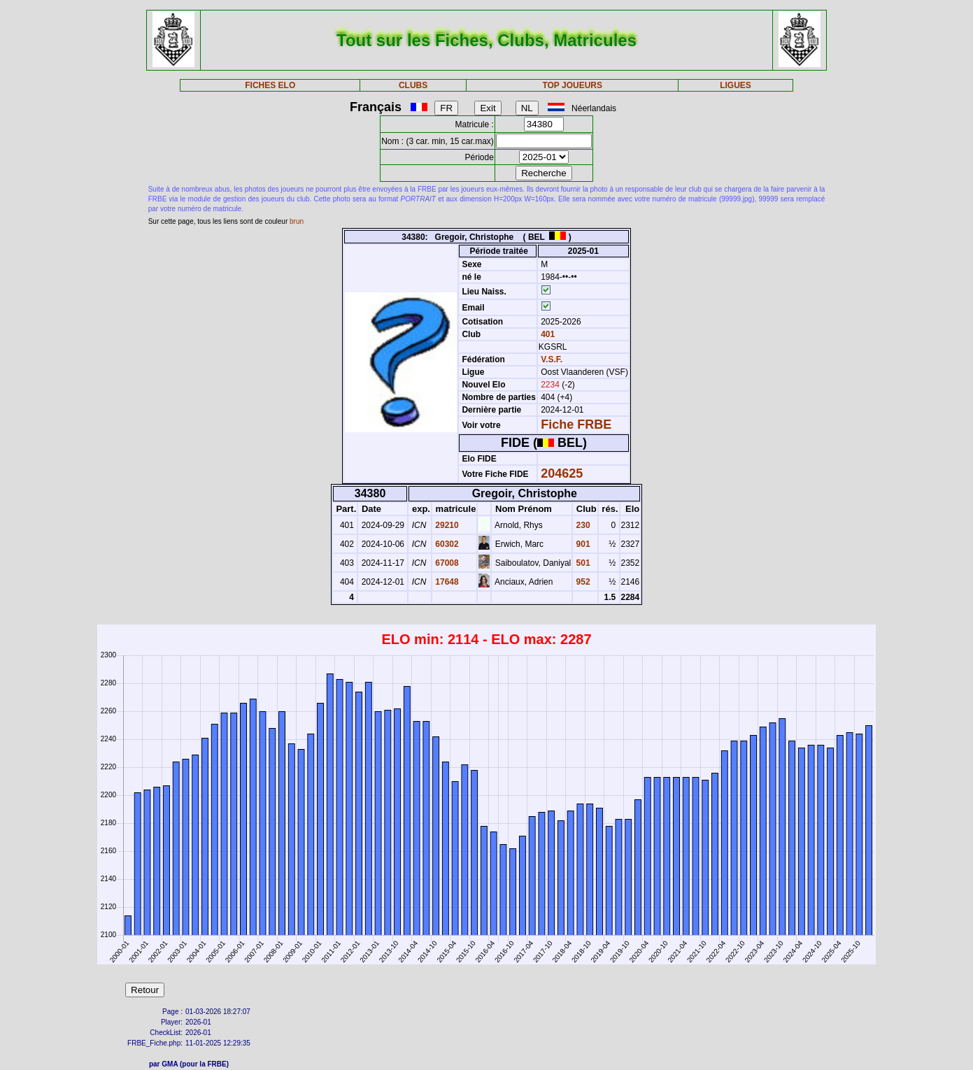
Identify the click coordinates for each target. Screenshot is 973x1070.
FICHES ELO (270, 85)
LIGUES (735, 85)
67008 (446, 563)
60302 (446, 544)
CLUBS (413, 85)
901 (582, 544)
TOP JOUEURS (572, 85)
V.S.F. (551, 359)
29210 (446, 525)
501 (582, 563)
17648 (446, 582)
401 (547, 334)
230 (582, 525)
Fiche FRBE (576, 424)
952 (582, 582)
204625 (562, 473)
